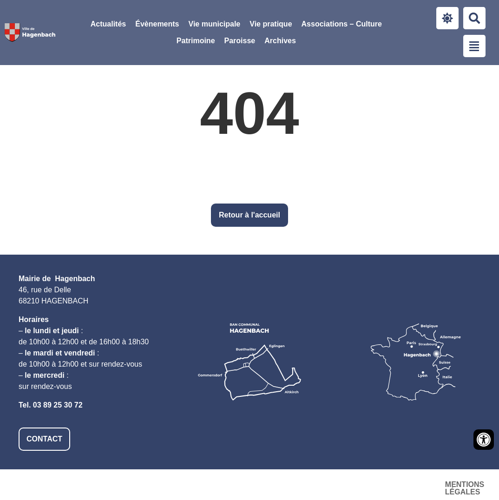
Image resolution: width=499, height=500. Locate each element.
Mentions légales (257, 484)
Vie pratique (271, 24)
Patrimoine (196, 41)
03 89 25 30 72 (58, 405)
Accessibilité (337, 484)
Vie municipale (215, 24)
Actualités (108, 24)
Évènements (157, 24)
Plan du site (406, 484)
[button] (214, 24)
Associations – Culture (342, 24)
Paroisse (240, 41)
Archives (280, 41)
